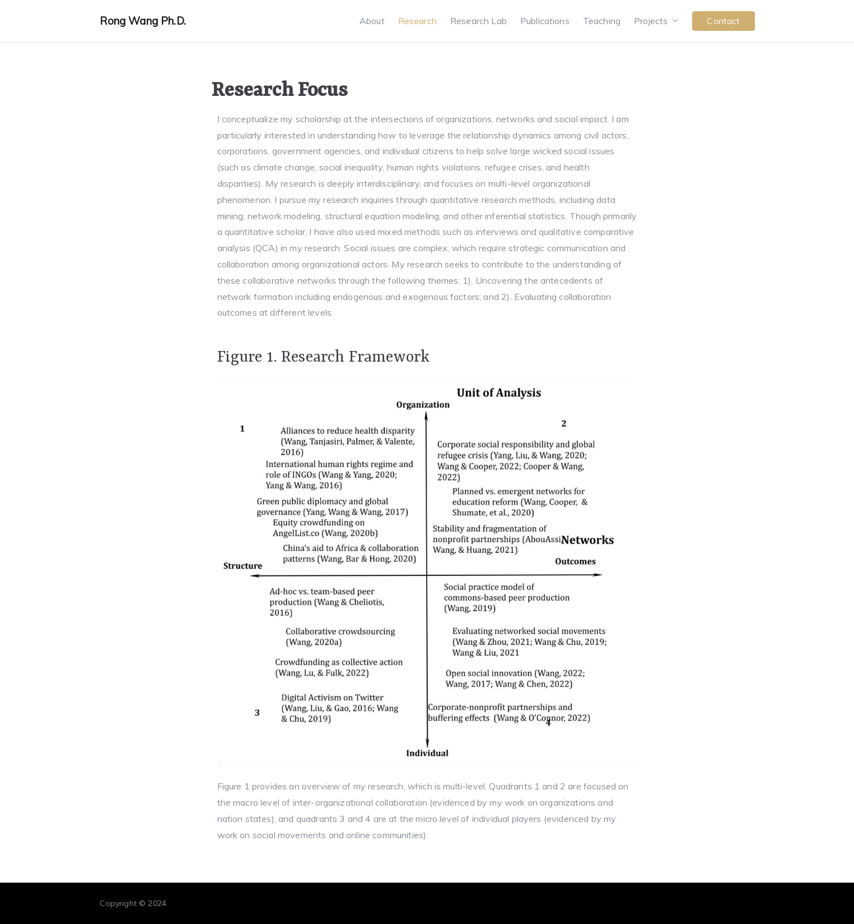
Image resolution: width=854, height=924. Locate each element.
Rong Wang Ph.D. (143, 20)
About (372, 20)
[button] (673, 21)
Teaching (601, 20)
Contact (723, 20)
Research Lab (478, 20)
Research (417, 20)
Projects (656, 21)
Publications (545, 20)
